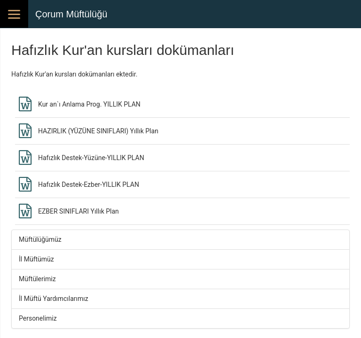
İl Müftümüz (36, 259)
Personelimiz (38, 318)
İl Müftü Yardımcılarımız (53, 298)
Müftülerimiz (37, 279)
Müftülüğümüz (40, 239)
